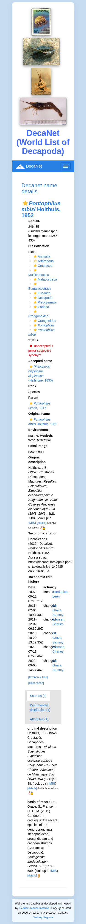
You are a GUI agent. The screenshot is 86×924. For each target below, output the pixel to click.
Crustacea (43, 265)
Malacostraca (45, 279)
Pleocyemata (44, 302)
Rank (32, 386)
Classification (38, 246)
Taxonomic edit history (40, 579)
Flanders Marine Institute (34, 908)
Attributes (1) (39, 719)
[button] (25, 203)
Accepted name (40, 361)
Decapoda (43, 298)
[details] (41, 523)
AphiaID (34, 221)
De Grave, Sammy (58, 610)
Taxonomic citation (43, 533)
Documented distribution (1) (40, 707)
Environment (38, 430)
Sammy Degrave (43, 917)
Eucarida (41, 293)
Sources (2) (38, 696)
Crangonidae (44, 321)
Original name (39, 414)
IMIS (31, 523)
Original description (37, 459)
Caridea (41, 307)
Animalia (41, 256)
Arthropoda (43, 261)
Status (33, 340)
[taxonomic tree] (38, 677)
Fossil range (37, 446)
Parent (33, 397)
